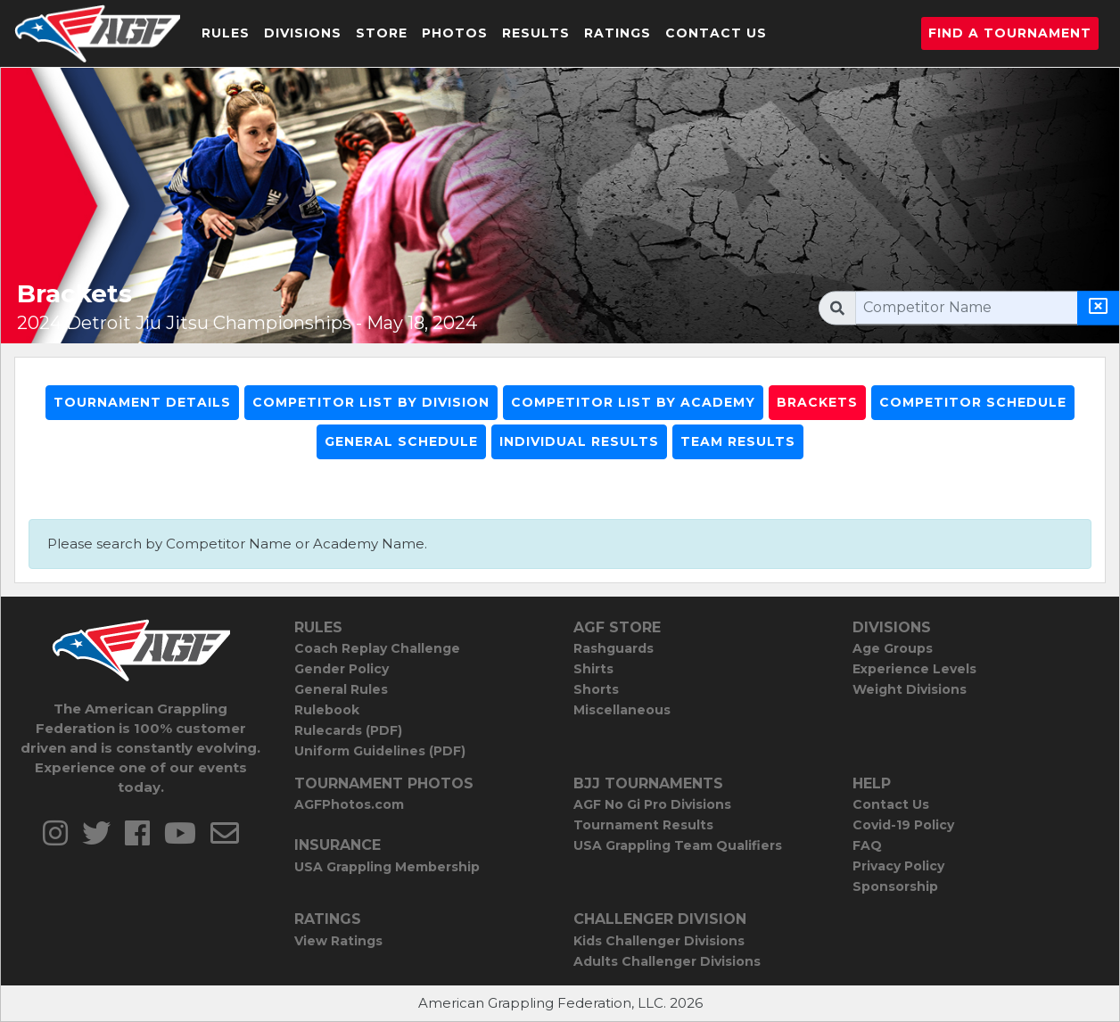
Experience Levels (914, 669)
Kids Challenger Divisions (659, 941)
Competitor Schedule (972, 402)
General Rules (341, 689)
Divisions (303, 33)
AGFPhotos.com (349, 804)
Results (536, 33)
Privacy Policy (898, 866)
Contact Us (716, 33)
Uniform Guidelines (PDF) (379, 751)
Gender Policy (341, 669)
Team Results (737, 441)
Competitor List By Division (371, 402)
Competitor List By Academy (633, 402)
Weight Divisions (909, 689)
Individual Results (579, 441)
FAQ (867, 845)
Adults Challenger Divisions (667, 961)
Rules (226, 33)
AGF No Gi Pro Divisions (652, 804)
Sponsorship (895, 886)
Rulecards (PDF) (348, 730)
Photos (455, 33)
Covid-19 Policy (903, 825)
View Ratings (338, 941)
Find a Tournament (1009, 33)
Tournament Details (142, 402)
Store (382, 33)
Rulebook (326, 710)
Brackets (817, 402)
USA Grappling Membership (387, 867)
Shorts (596, 689)
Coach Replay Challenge (377, 648)
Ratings (617, 33)
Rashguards (613, 648)
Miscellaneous (622, 710)
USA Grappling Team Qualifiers (677, 845)
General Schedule (401, 441)
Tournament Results (643, 825)
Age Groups (892, 648)
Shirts (593, 669)
